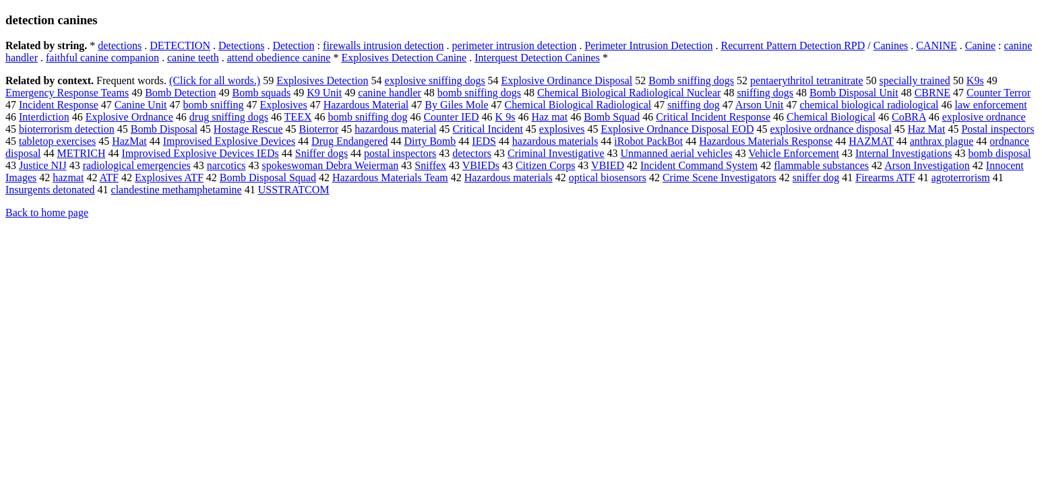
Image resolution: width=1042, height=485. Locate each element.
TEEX (298, 117)
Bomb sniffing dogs (691, 80)
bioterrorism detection (67, 129)
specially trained (915, 80)
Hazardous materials (508, 177)
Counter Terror (999, 92)
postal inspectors (400, 153)
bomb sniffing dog (367, 117)
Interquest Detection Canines (537, 57)
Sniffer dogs (321, 153)
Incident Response (58, 104)
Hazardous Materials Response (765, 141)
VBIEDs (480, 165)
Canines (891, 45)
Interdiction (44, 117)
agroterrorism (960, 177)
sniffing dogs (765, 92)
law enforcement (991, 104)
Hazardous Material (366, 104)
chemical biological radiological (868, 104)
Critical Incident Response (713, 117)
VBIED (607, 165)
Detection (293, 45)
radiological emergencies (137, 165)
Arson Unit (759, 104)
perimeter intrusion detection (514, 45)
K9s (975, 80)
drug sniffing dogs (228, 117)
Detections (241, 45)
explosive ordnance (984, 117)
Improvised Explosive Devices (229, 141)
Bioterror (319, 129)
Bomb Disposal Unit (853, 92)
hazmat (68, 177)
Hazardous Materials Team (390, 177)
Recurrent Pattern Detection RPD (793, 45)
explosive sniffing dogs (435, 80)
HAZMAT (871, 141)
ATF (109, 177)
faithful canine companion (102, 57)
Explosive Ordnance (129, 117)
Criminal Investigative (556, 153)
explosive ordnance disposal (830, 129)
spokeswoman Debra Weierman (330, 165)
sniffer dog (816, 177)
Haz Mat (927, 129)
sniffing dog (693, 104)
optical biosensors (607, 177)
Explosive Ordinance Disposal (567, 80)
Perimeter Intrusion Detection (648, 45)
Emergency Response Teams (67, 92)
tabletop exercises (57, 141)
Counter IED (451, 117)
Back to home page (46, 212)
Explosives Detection (322, 80)
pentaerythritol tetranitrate (806, 80)
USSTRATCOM (294, 189)
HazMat (129, 141)
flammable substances (821, 165)
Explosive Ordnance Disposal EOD (677, 129)
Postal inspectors (997, 129)
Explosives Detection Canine (403, 57)
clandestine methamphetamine (176, 189)
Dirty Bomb (430, 141)
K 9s (505, 117)
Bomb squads (261, 92)
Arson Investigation (927, 165)
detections (120, 45)
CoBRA (909, 117)
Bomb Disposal (164, 129)
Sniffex (430, 165)
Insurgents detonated (50, 189)
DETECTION (180, 45)
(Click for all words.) (214, 80)
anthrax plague (942, 141)
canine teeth (193, 57)
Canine (980, 45)
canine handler (389, 92)
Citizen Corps (545, 165)
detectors (471, 153)
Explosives (283, 104)
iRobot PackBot (648, 141)
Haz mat (549, 117)
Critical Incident (487, 129)
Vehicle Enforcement (793, 153)
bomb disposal (999, 153)
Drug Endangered (349, 141)
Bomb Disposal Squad (268, 177)
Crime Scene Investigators (719, 177)
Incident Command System (699, 165)
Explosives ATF (169, 177)
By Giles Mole (456, 104)
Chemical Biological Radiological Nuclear (629, 92)
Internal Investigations (903, 153)
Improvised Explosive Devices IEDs (199, 153)
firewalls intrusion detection (383, 45)
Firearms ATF (885, 177)
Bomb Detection (180, 92)
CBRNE (932, 92)
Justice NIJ (43, 165)
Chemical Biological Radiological (578, 104)
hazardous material (395, 129)
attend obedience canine (279, 57)
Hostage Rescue (248, 129)
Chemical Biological (831, 117)
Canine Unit (141, 104)
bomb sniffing (213, 104)
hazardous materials (555, 141)
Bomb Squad (612, 117)
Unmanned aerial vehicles (676, 153)
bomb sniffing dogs (479, 92)
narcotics (226, 165)
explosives (562, 129)
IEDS (484, 141)
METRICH (81, 153)
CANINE (936, 45)
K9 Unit (324, 92)
